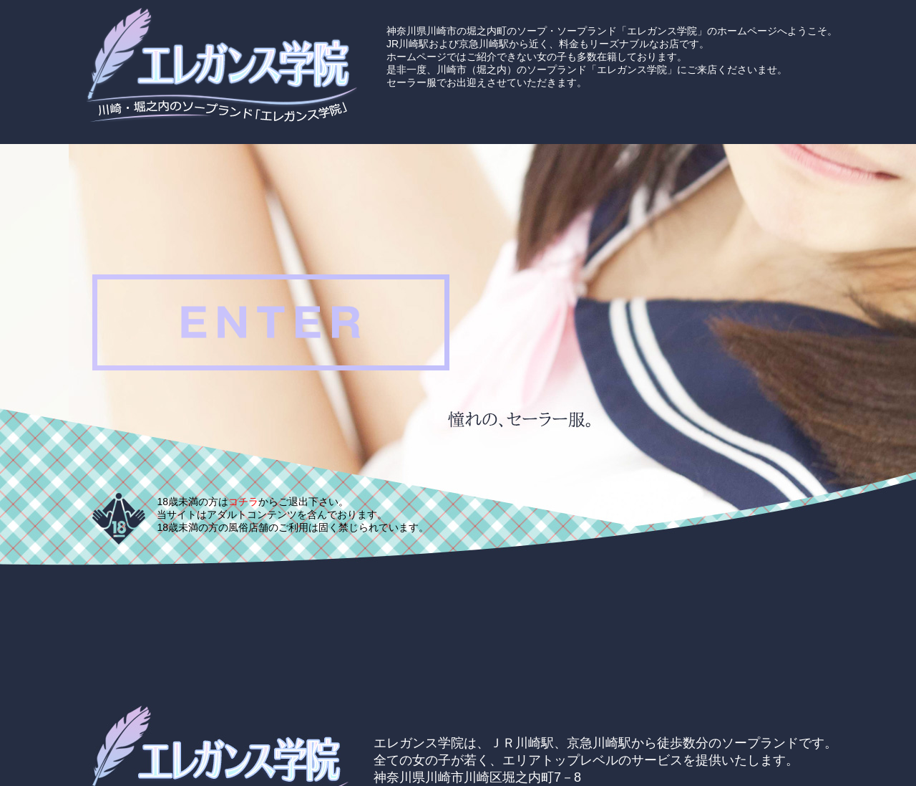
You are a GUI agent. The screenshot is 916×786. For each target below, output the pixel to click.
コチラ (243, 501)
